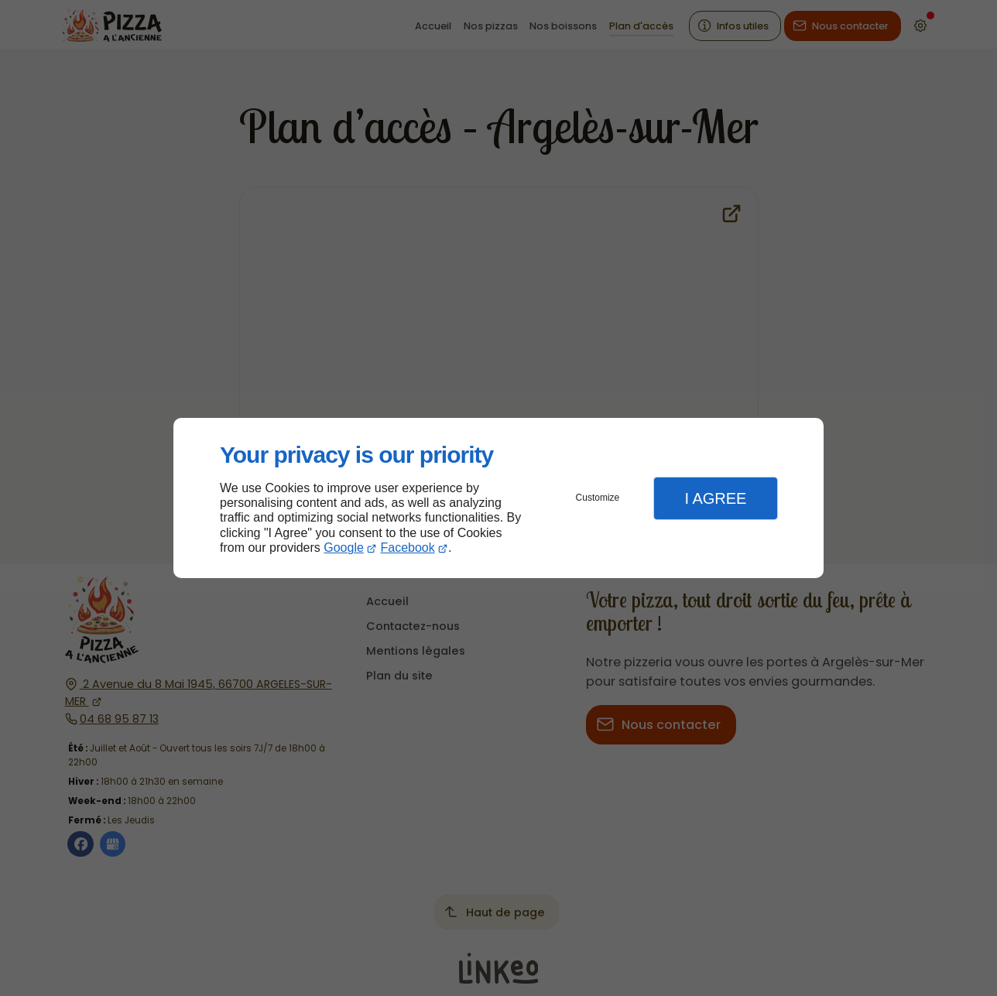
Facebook (408, 547)
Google (344, 547)
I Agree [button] (715, 498)
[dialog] (498, 498)
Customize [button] (598, 497)
